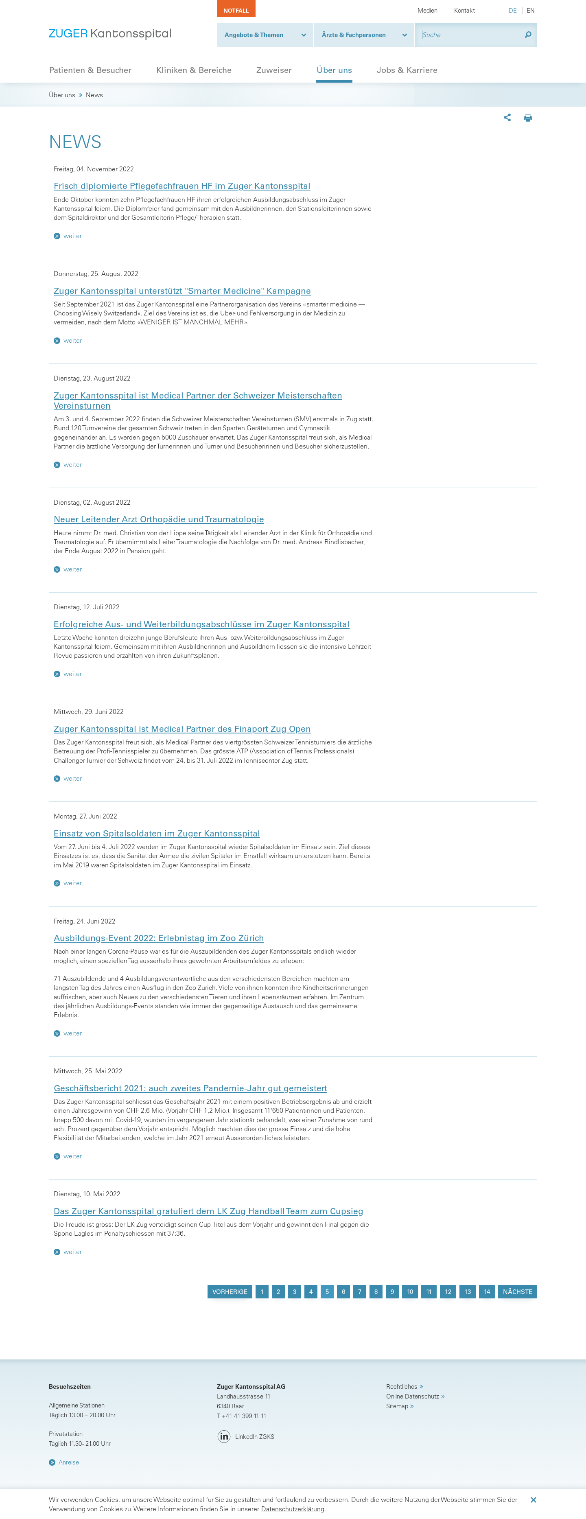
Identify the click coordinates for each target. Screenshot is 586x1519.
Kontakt (464, 10)
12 (448, 1292)
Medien (427, 10)
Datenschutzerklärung (292, 1509)
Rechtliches (402, 1386)
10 (410, 1292)
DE (513, 10)
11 (429, 1292)
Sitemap (397, 1406)
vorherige (229, 1292)
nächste (517, 1292)
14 (487, 1292)
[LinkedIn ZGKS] (245, 1437)
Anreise (69, 1462)
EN (531, 10)
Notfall (236, 10)
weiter (68, 236)
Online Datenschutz (412, 1396)
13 (467, 1292)
